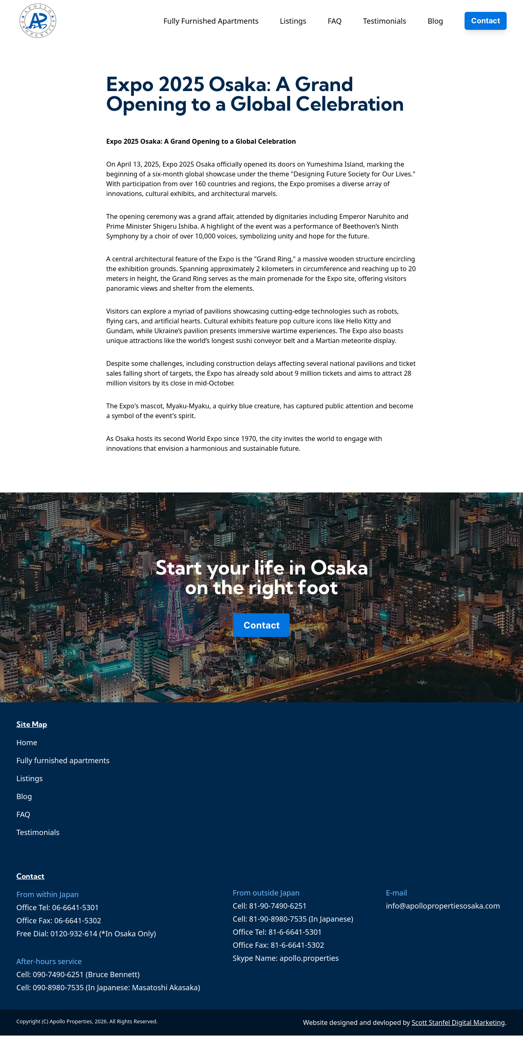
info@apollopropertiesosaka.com (443, 908)
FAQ (335, 21)
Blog (435, 21)
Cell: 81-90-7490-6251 (270, 908)
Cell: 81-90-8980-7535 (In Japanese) (293, 921)
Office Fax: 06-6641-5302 (58, 923)
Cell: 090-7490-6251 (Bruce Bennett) (78, 977)
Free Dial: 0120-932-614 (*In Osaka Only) (86, 936)
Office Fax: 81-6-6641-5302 (278, 947)
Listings (293, 21)
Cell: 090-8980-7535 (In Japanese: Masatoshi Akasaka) (108, 990)
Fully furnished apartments (63, 763)
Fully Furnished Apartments (211, 21)
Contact (485, 20)
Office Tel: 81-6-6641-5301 (277, 934)
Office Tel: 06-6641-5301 (57, 910)
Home (26, 745)
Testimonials (385, 21)
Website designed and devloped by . (405, 1024)
